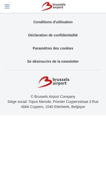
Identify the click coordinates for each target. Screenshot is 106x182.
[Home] (53, 6)
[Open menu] (7, 7)
